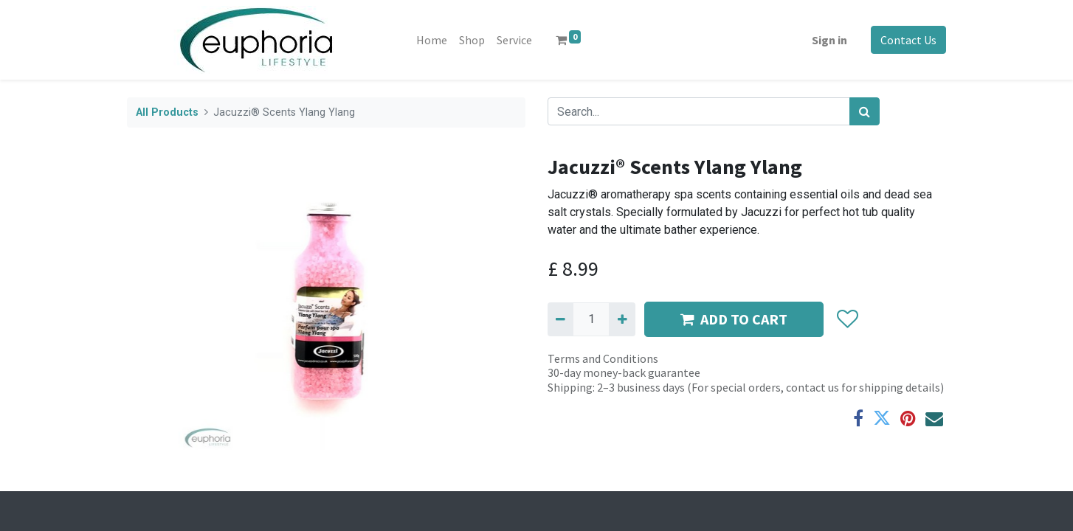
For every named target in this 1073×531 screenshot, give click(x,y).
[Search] (864, 111)
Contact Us (908, 39)
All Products (167, 112)
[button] (847, 319)
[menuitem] (431, 40)
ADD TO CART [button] (733, 319)
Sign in (829, 39)
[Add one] (622, 319)
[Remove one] (560, 319)
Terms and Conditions (603, 358)
